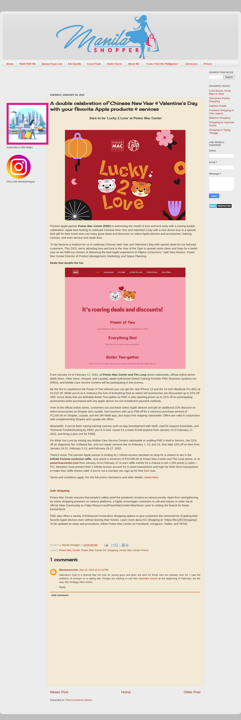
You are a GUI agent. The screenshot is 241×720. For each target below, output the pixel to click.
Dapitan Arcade (217, 105)
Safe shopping (59, 490)
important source (148, 578)
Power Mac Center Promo (134, 550)
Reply (62, 587)
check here (151, 477)
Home (10, 63)
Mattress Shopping (219, 117)
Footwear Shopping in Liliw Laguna (221, 112)
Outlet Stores (114, 63)
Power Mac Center (69, 550)
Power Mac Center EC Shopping (99, 550)
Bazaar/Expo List (52, 63)
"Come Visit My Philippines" (162, 63)
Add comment (59, 595)
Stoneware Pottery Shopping (219, 100)
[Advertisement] (118, 78)
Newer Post (59, 692)
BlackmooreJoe (68, 569)
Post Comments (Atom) (79, 700)
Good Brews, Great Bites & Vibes (220, 92)
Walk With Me (27, 63)
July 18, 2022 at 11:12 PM (93, 569)
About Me (133, 63)
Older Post (192, 692)
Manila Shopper (71, 545)
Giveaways (191, 63)
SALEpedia (74, 63)
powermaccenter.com (64, 462)
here (146, 470)
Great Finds (94, 63)
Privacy (208, 63)
